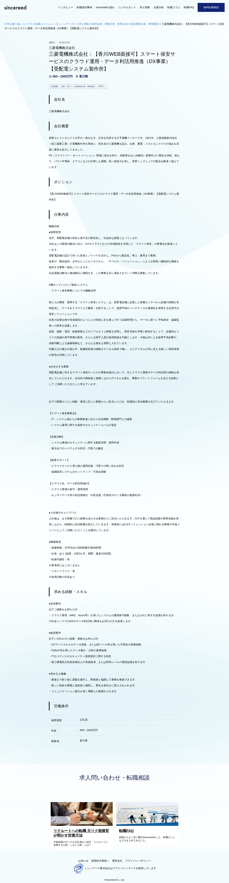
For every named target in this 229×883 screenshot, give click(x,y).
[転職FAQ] (148, 824)
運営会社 (117, 860)
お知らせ (83, 860)
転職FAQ (189, 7)
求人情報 (145, 7)
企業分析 (159, 7)
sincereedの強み (105, 7)
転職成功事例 (84, 7)
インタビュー (65, 7)
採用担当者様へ (100, 860)
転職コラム (173, 7)
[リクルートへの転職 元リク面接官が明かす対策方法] (82, 824)
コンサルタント (127, 7)
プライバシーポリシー (138, 860)
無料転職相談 (211, 7)
